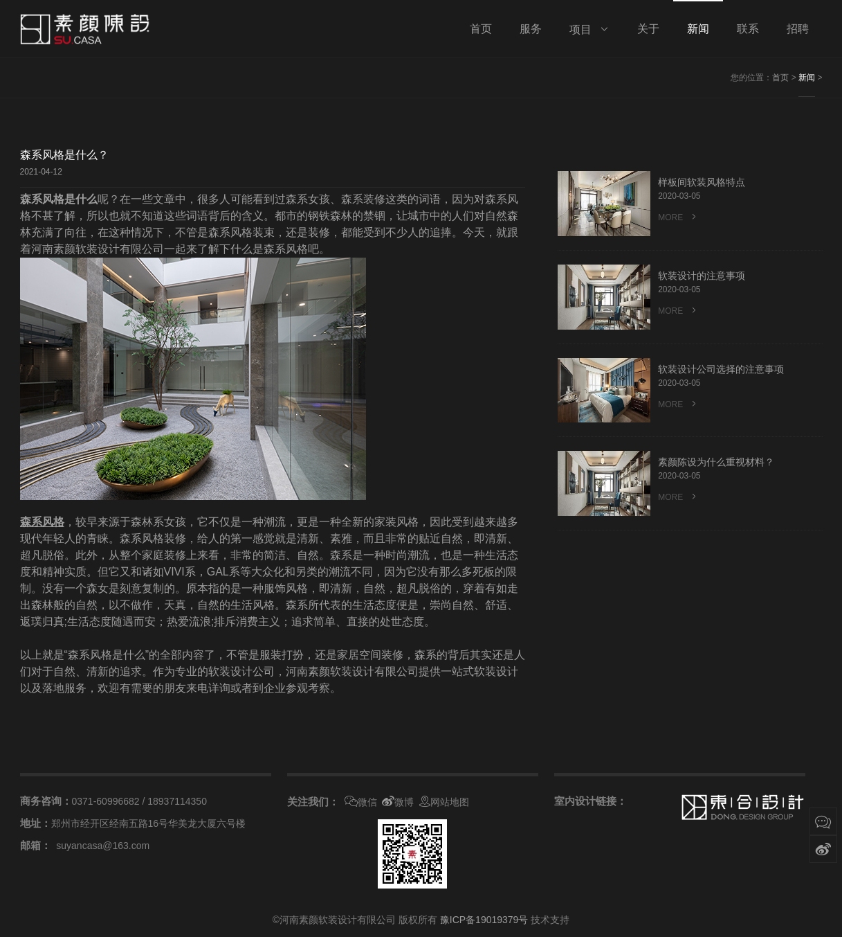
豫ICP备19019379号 (484, 919)
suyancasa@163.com (102, 845)
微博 (398, 801)
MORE (678, 217)
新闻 (806, 77)
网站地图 (444, 801)
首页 (780, 77)
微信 (361, 801)
